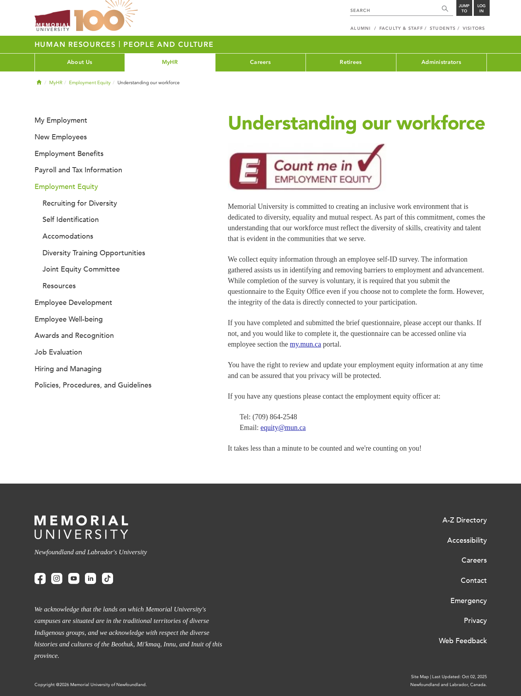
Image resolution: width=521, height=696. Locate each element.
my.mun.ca (305, 344)
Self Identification (70, 219)
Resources (59, 285)
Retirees (350, 62)
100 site (106, 16)
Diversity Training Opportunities (93, 253)
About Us (79, 62)
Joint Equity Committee (81, 269)
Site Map (420, 676)
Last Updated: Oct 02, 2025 (459, 676)
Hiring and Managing (68, 368)
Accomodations (67, 236)
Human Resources (77, 44)
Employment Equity (90, 82)
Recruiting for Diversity (79, 203)
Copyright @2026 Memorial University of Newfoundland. (91, 684)
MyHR (170, 62)
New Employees (61, 137)
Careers (260, 62)
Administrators (441, 62)
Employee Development (73, 302)
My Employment (61, 120)
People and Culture (168, 44)
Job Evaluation (58, 352)
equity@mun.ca (283, 428)
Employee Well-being (69, 319)
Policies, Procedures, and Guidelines (93, 385)
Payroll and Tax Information (78, 170)
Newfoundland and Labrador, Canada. (448, 684)
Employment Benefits (69, 153)
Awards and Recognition (74, 335)
